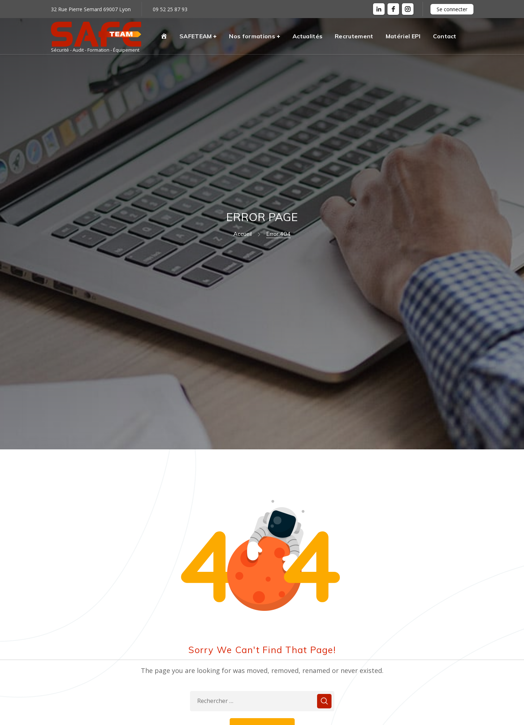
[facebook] (393, 9)
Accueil (242, 233)
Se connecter (452, 9)
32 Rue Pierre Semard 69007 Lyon (91, 9)
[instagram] (407, 9)
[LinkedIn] (379, 9)
